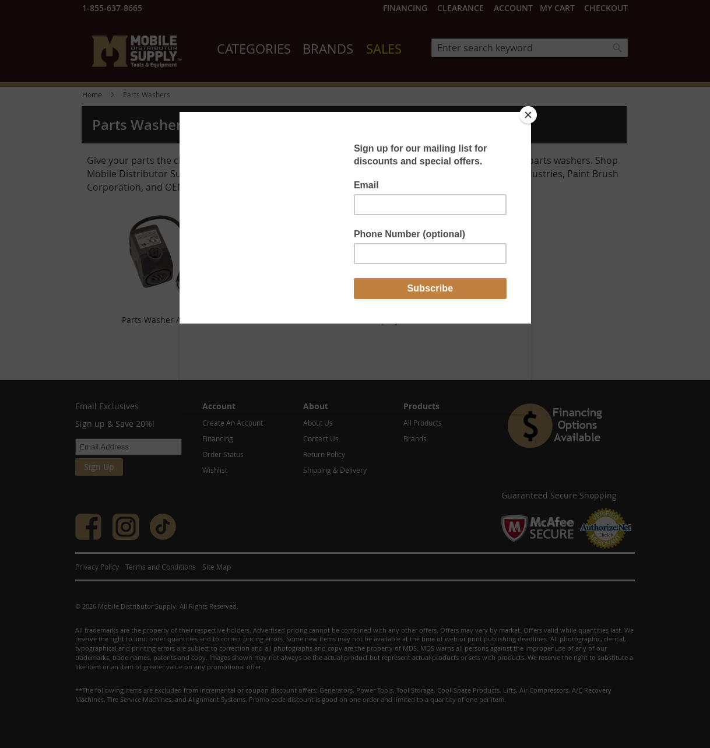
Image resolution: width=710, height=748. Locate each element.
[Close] (528, 115)
